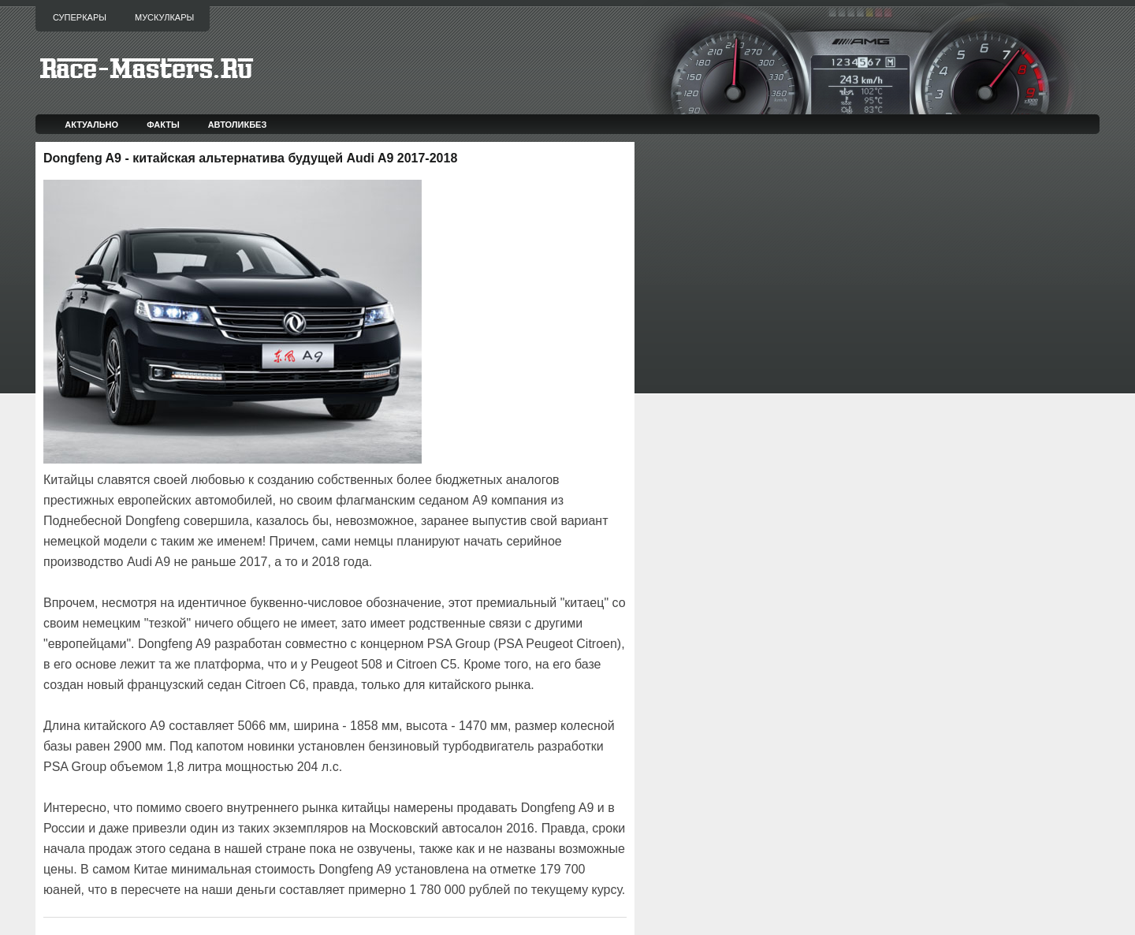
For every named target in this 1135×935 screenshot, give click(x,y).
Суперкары (79, 17)
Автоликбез (237, 124)
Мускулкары (164, 17)
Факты (163, 124)
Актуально (91, 124)
